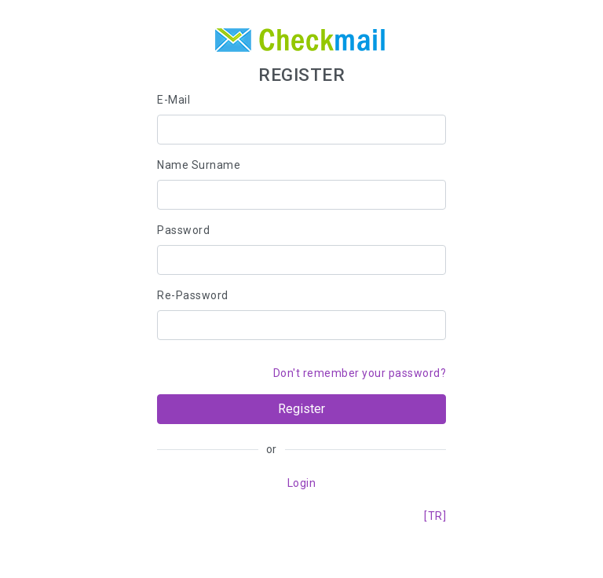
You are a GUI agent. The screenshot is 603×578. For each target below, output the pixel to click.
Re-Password (192, 295)
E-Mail (173, 99)
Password (183, 230)
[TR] (435, 516)
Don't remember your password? (360, 373)
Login (301, 483)
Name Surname (198, 165)
